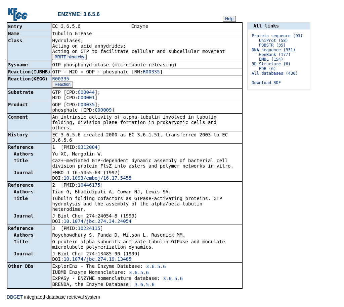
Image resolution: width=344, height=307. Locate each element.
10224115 (89, 229)
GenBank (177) (275, 54)
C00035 (86, 105)
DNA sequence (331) (273, 50)
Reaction (62, 85)
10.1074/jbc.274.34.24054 (97, 222)
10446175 (89, 185)
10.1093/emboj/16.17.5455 (97, 178)
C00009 (103, 110)
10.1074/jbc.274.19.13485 (97, 259)
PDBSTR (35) (272, 45)
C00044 (86, 93)
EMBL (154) (271, 59)
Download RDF (266, 82)
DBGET (15, 297)
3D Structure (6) (271, 64)
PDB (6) (267, 68)
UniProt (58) (273, 40)
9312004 (87, 147)
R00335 (151, 72)
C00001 (86, 98)
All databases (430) (275, 73)
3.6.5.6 (156, 267)
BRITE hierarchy (69, 57)
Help (229, 18)
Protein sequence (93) (277, 36)
